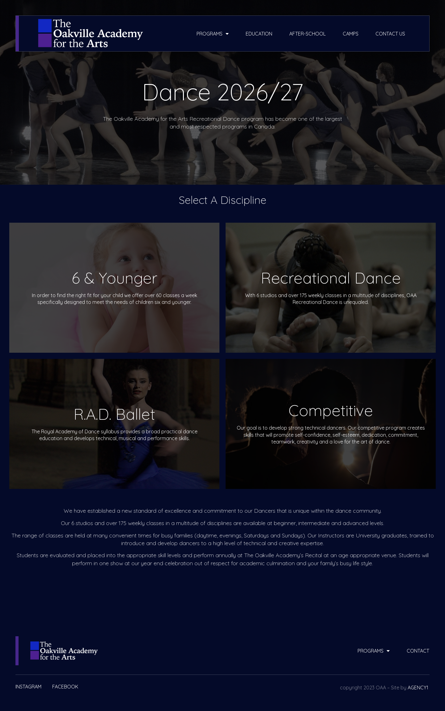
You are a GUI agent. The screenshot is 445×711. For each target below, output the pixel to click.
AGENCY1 (418, 687)
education (259, 33)
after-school (307, 33)
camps (350, 33)
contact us (390, 33)
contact (418, 650)
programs (213, 33)
